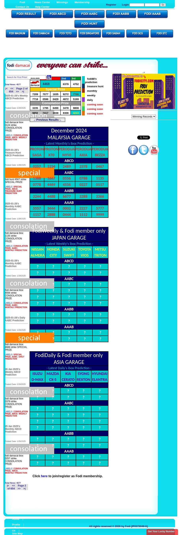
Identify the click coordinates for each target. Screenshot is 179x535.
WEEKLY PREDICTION (16, 138)
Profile (16, 524)
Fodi (22, 2)
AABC (15, 248)
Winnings (62, 2)
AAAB (69, 202)
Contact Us (22, 6)
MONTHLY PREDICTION (16, 250)
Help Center (42, 6)
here (44, 476)
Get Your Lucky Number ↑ (162, 531)
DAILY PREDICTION (14, 358)
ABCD (15, 137)
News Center (42, 2)
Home (15, 518)
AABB (69, 190)
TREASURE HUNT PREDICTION (13, 192)
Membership (82, 2)
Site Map (17, 533)
